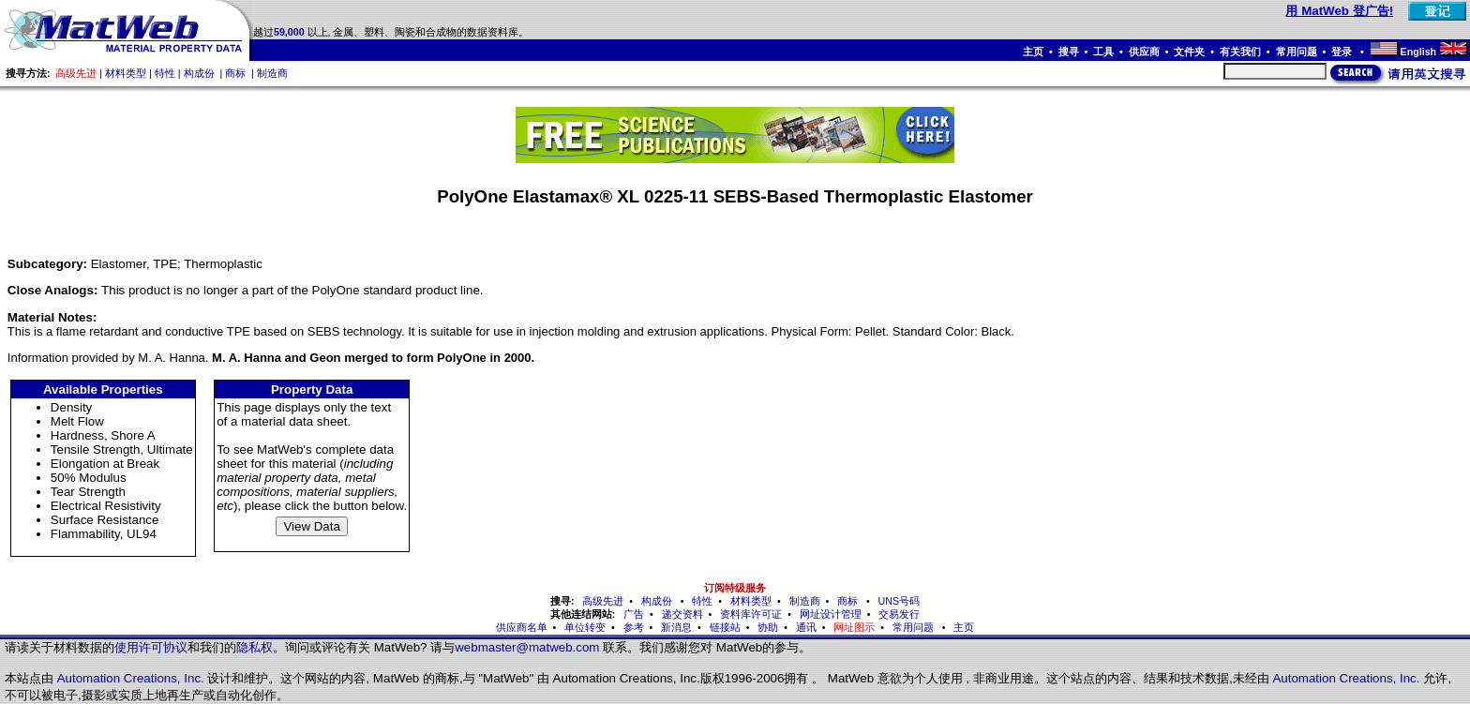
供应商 (1144, 51)
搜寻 (1068, 51)
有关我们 (1240, 51)
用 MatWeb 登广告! (1339, 11)
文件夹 (1189, 51)
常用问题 (1296, 51)
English (1418, 51)
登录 (1343, 51)
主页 (1033, 51)
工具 (1103, 51)
